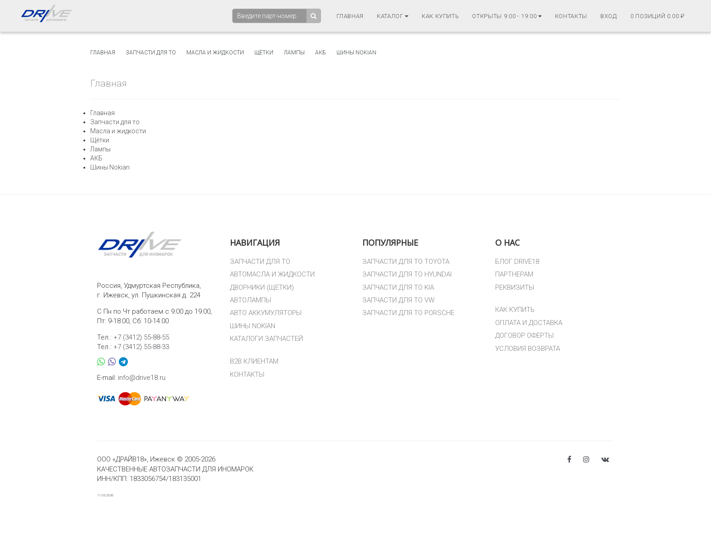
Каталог (393, 16)
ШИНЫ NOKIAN (252, 326)
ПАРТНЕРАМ (514, 274)
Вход (608, 16)
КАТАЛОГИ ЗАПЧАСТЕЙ (266, 339)
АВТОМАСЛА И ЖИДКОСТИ (272, 274)
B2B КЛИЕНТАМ (254, 361)
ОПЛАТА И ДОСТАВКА (528, 323)
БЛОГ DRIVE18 (517, 261)
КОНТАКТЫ (247, 374)
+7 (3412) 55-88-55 (141, 337)
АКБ (320, 52)
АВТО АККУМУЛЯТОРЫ (266, 313)
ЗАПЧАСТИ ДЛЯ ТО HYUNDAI (407, 274)
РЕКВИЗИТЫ (514, 287)
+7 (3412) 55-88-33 (141, 347)
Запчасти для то (151, 52)
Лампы (294, 52)
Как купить (440, 16)
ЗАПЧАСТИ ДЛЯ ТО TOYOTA (405, 261)
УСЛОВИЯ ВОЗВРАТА (527, 349)
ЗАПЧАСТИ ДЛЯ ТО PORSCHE (408, 313)
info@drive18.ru (142, 378)
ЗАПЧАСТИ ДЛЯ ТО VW (398, 300)
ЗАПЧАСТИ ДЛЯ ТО (260, 261)
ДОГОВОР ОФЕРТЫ (524, 335)
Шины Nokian (356, 52)
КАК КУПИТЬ (515, 310)
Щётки (263, 52)
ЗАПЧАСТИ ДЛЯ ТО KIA (398, 287)
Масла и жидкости (215, 52)
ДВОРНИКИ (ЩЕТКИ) (262, 287)
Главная (350, 16)
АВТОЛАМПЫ (250, 300)
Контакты (571, 16)
